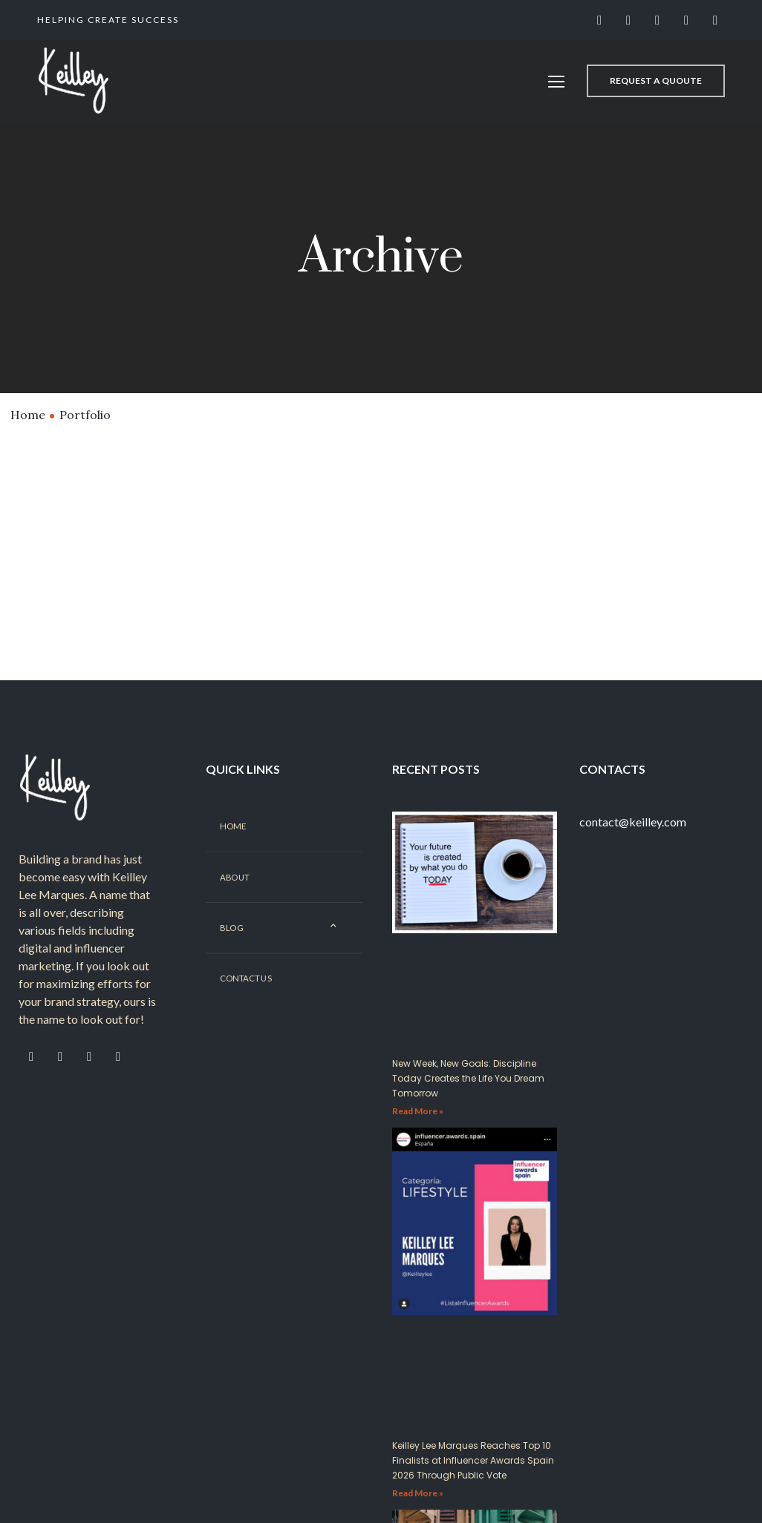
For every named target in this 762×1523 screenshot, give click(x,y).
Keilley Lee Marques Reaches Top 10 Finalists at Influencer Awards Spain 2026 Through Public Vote (473, 1479)
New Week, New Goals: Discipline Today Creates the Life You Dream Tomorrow (468, 1097)
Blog (231, 946)
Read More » (417, 1129)
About (235, 895)
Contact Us (245, 997)
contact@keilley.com (632, 840)
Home (27, 414)
